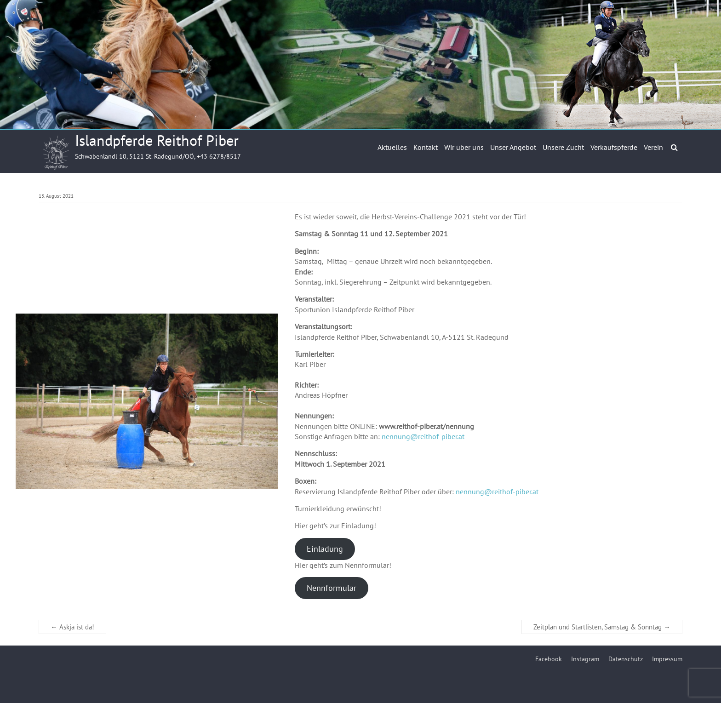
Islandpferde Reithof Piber (157, 140)
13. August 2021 (56, 196)
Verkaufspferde (613, 147)
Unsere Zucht (563, 147)
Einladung (325, 548)
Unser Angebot (513, 147)
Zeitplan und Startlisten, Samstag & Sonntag (601, 627)
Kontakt (425, 147)
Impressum (667, 659)
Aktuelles (392, 147)
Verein (653, 147)
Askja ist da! (72, 627)
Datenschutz (625, 659)
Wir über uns (464, 147)
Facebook (548, 659)
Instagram (585, 659)
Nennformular (331, 588)
